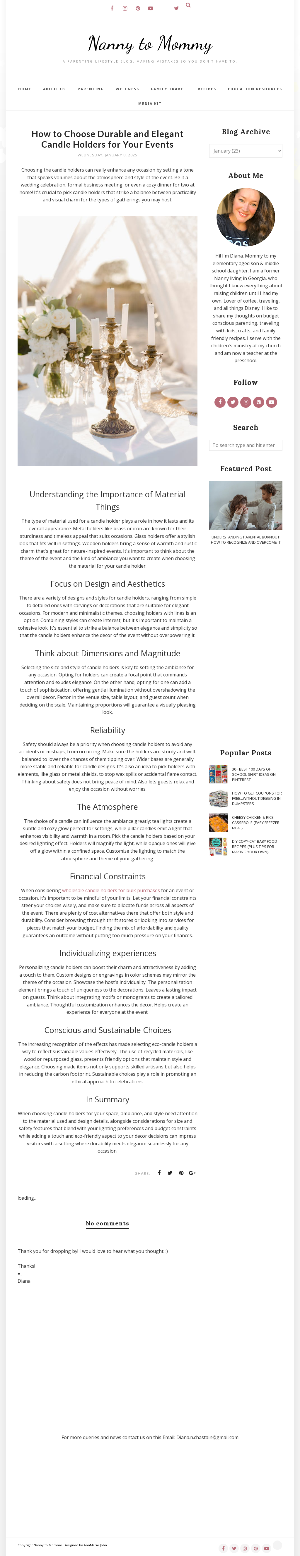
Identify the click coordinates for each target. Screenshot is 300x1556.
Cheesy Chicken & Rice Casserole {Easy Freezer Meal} (255, 822)
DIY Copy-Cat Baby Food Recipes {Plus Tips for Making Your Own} (254, 846)
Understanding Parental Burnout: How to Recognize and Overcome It (246, 539)
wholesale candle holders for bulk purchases (111, 890)
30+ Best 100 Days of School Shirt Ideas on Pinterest (254, 774)
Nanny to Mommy (150, 42)
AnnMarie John (95, 1545)
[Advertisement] (245, 647)
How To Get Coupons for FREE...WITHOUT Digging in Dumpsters (257, 798)
